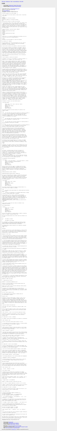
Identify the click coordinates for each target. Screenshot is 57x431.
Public (11, 1)
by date (16, 426)
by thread (19, 426)
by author (26, 426)
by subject (22, 426)
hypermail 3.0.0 (13, 429)
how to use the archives (9, 427)
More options (19, 5)
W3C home (3, 1)
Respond (15, 5)
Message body (11, 5)
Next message (12, 6)
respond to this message (12, 425)
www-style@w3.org (16, 1)
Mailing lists (8, 1)
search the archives (16, 427)
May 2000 (21, 1)
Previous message (18, 6)
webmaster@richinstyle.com (14, 8)
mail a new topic (18, 425)
